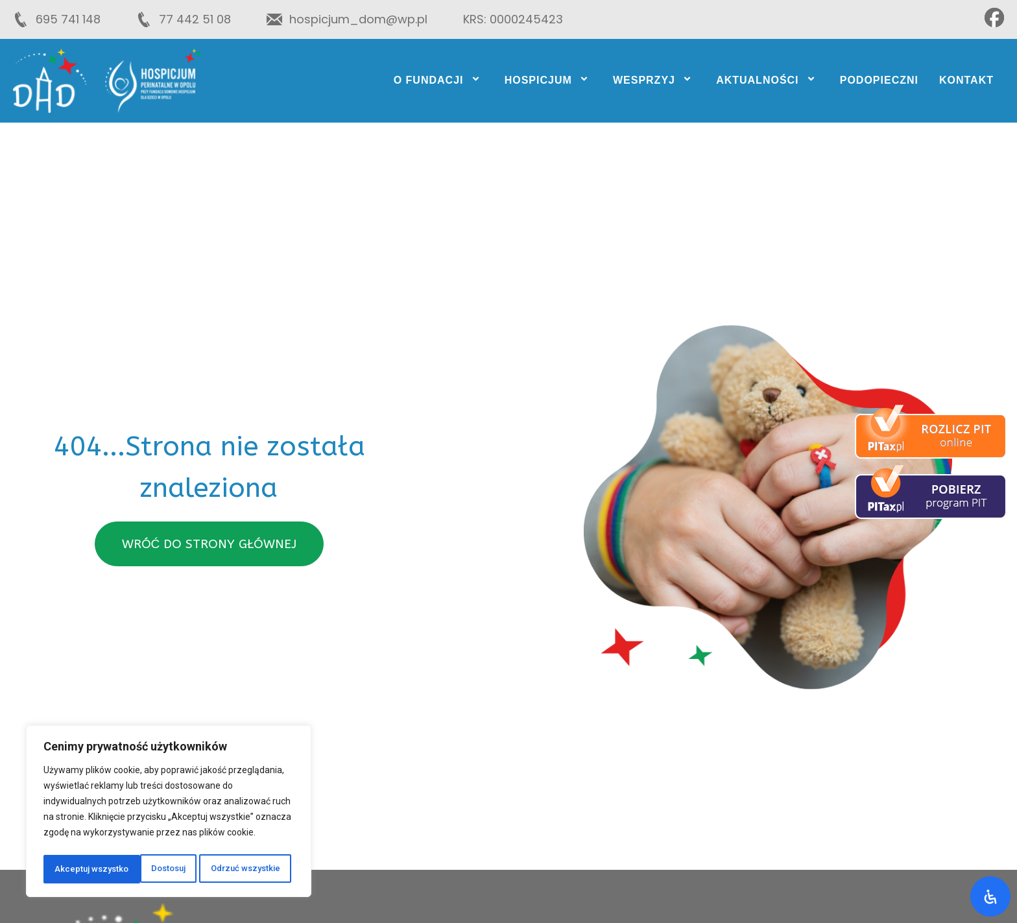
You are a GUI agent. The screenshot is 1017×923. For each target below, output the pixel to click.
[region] (168, 813)
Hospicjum (548, 80)
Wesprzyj (654, 80)
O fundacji (439, 80)
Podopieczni (879, 80)
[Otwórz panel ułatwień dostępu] (990, 896)
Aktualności (767, 80)
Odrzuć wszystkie (149, 869)
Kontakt (966, 80)
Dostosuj (71, 869)
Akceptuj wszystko (246, 869)
